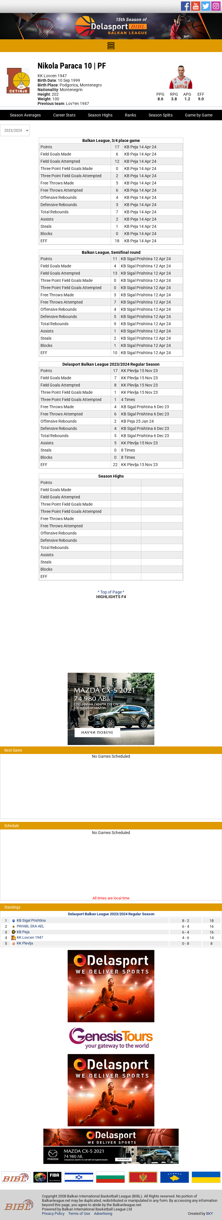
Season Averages (25, 115)
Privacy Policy (53, 1213)
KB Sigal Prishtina (31, 920)
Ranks (130, 115)
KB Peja (23, 932)
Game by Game (198, 115)
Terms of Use (79, 1213)
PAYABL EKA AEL (30, 926)
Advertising (103, 1213)
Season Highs (100, 115)
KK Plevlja (25, 943)
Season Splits (161, 115)
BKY (209, 1213)
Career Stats (64, 115)
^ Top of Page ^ (111, 592)
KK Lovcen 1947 (30, 937)
